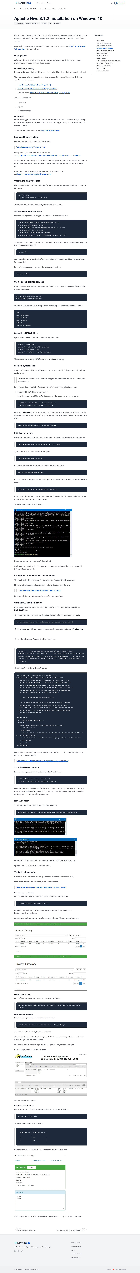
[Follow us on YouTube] (21, 1251)
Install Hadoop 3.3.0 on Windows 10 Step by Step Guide (50, 93)
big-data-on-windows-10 (32, 23)
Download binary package (104, 43)
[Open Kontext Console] (119, 3)
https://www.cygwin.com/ (50, 130)
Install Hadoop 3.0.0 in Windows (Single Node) (34, 85)
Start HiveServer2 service (104, 65)
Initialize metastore (102, 58)
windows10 (57, 23)
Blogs (21, 9)
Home (16, 9)
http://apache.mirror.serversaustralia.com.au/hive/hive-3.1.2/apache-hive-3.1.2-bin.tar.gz (48, 155)
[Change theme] (112, 3)
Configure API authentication (104, 63)
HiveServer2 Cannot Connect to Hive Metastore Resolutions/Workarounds (42, 761)
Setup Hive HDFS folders (103, 53)
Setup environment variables (105, 48)
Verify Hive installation (103, 71)
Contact (49, 3)
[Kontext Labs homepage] (23, 3)
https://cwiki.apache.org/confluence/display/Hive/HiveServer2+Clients (41, 887)
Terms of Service (76, 1254)
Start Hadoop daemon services (105, 50)
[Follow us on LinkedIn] (15, 1251)
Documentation (76, 1247)
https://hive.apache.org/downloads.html (31, 147)
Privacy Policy (75, 1257)
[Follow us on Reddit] (18, 1251)
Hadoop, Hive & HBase (31, 9)
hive (50, 23)
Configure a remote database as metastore (108, 60)
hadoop (44, 23)
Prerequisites (100, 40)
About (43, 3)
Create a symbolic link (103, 55)
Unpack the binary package (104, 45)
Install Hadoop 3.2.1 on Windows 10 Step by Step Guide (37, 89)
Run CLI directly (101, 68)
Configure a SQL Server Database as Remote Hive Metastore (40, 590)
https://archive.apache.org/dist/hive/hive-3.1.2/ (34, 174)
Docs (38, 3)
